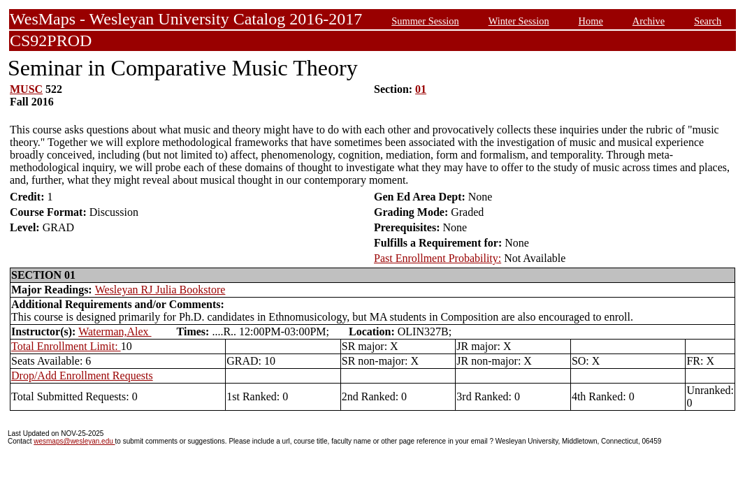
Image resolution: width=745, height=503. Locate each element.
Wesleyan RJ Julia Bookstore (160, 290)
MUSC (26, 89)
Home (591, 21)
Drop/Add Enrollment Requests (82, 375)
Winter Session (519, 21)
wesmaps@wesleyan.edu (74, 441)
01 (420, 89)
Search (707, 21)
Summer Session (424, 21)
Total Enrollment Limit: (66, 346)
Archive (648, 21)
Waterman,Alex (114, 331)
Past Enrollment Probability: (437, 258)
